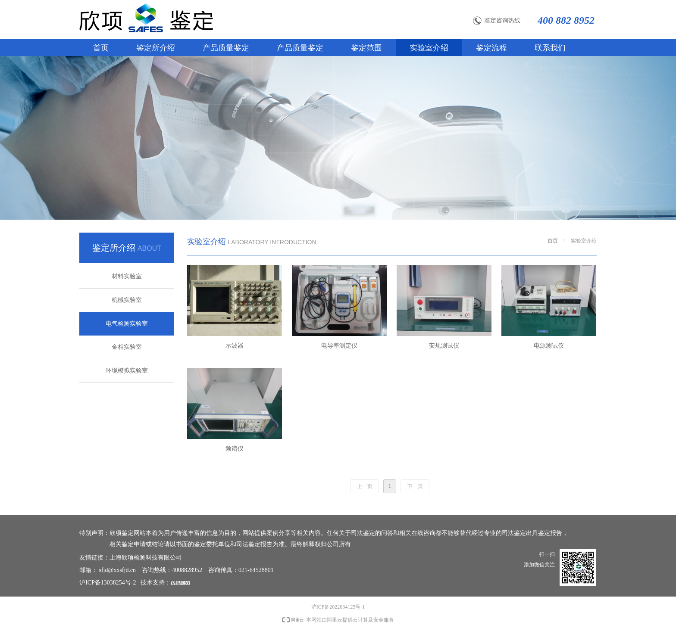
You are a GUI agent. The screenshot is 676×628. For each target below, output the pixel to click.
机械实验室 (127, 300)
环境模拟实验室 (127, 370)
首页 (553, 241)
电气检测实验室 (127, 323)
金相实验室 (127, 347)
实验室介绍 (584, 241)
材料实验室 (127, 276)
